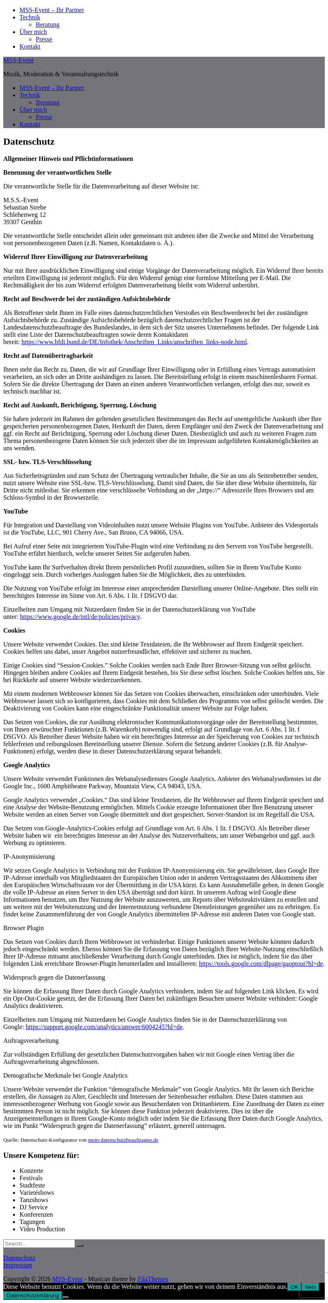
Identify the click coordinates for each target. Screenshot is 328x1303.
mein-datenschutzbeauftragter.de (123, 1140)
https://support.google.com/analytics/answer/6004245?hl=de (104, 1026)
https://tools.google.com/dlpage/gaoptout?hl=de (261, 963)
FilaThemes (152, 1278)
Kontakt (30, 46)
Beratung (48, 24)
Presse (44, 39)
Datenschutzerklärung (32, 1295)
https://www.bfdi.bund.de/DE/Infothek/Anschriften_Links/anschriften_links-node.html (134, 341)
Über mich (33, 31)
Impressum (17, 1265)
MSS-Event (18, 60)
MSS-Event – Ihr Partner (51, 9)
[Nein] (65, 1297)
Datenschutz (19, 1257)
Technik (29, 17)
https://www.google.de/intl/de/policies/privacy (80, 616)
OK (294, 1287)
